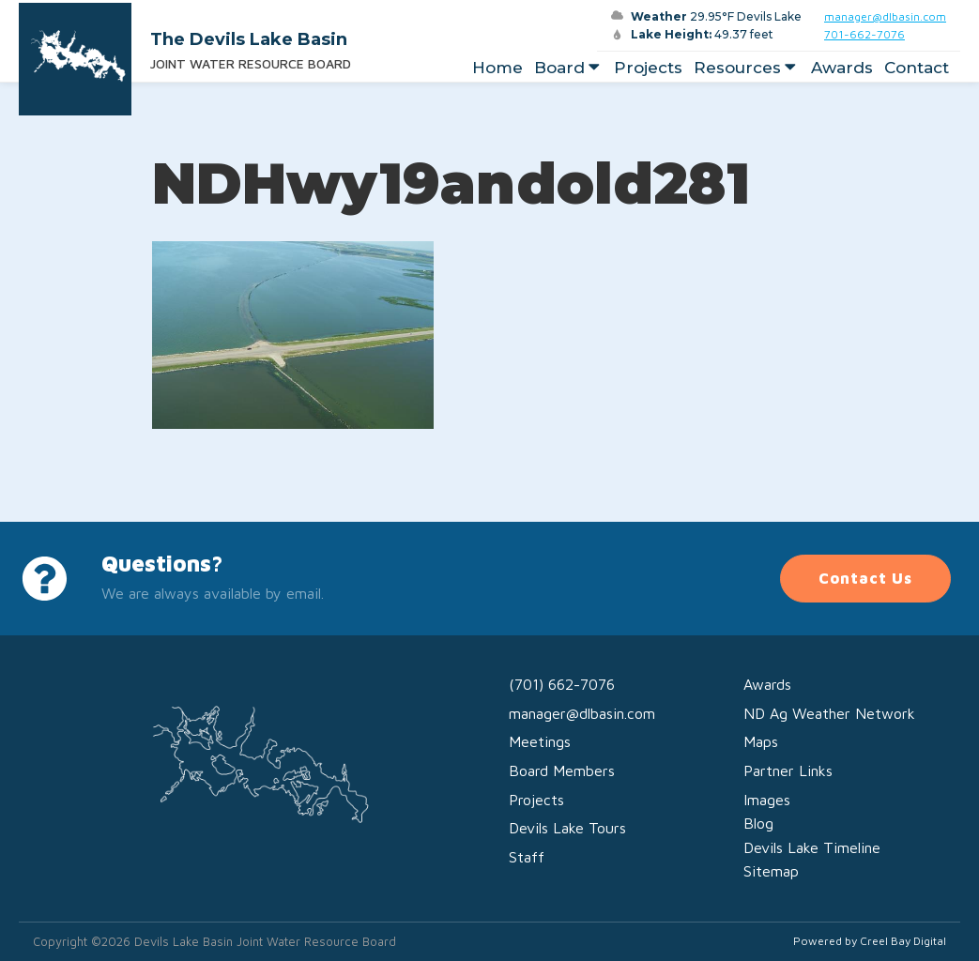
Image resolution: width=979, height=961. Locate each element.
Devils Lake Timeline (811, 847)
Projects (648, 67)
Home (497, 67)
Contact (916, 67)
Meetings (540, 741)
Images (766, 799)
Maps (760, 741)
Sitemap (771, 870)
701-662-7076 (864, 34)
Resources (747, 67)
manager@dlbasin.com (885, 16)
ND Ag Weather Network (829, 713)
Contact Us (865, 578)
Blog (758, 823)
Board (569, 67)
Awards (842, 67)
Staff (526, 856)
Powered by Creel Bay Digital (869, 941)
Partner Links (788, 770)
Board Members (562, 770)
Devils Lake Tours (567, 827)
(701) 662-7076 (562, 684)
